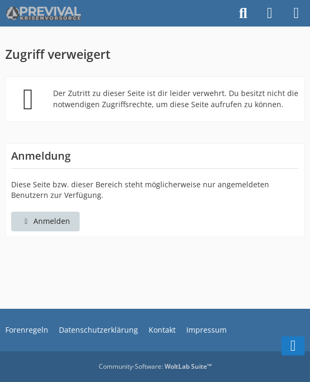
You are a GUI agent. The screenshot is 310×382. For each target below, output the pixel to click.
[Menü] (296, 13)
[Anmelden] (269, 13)
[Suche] (243, 13)
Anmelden (45, 221)
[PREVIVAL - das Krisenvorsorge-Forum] (43, 13)
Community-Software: (155, 366)
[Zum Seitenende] (293, 345)
